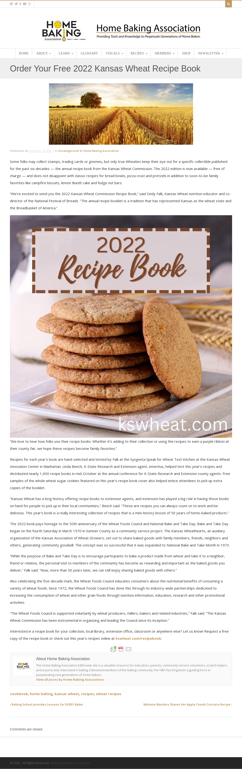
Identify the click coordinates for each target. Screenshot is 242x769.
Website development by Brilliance (70, 763)
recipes (87, 693)
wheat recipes (108, 693)
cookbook (19, 693)
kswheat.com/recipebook (138, 638)
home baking (41, 693)
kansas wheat (67, 693)
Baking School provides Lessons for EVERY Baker (46, 704)
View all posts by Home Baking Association (72, 679)
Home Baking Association (101, 150)
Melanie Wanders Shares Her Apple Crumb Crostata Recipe (187, 704)
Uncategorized (68, 150)
